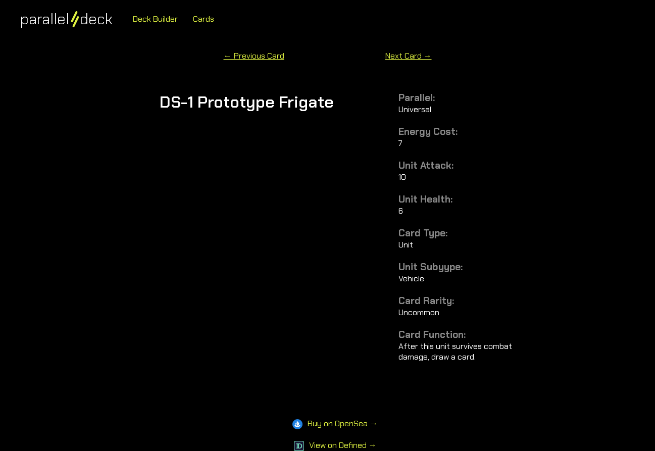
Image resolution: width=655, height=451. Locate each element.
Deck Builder (155, 19)
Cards (203, 19)
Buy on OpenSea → (335, 423)
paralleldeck (66, 19)
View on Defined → (335, 445)
